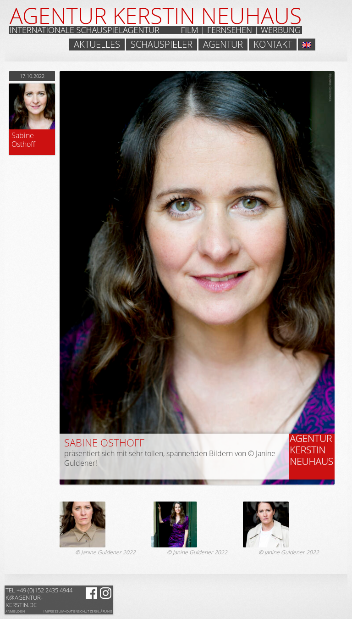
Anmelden (15, 611)
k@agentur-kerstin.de (39, 597)
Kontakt (272, 44)
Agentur (223, 44)
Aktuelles (97, 44)
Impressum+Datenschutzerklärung (78, 611)
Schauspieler (161, 44)
